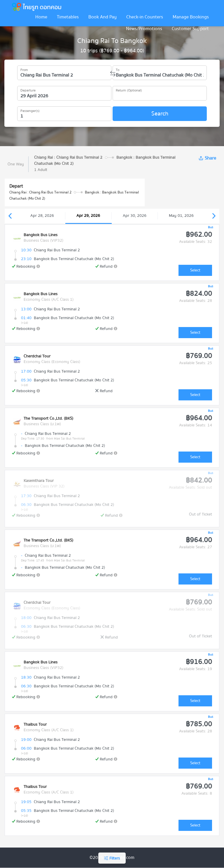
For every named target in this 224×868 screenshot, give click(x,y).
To (117, 69)
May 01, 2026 (181, 215)
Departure (28, 89)
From (24, 69)
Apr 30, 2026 (134, 215)
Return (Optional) (129, 89)
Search (159, 113)
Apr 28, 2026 (42, 215)
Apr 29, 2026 (88, 215)
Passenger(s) (30, 110)
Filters (112, 858)
